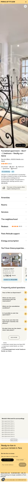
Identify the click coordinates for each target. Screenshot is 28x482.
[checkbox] (25, 6)
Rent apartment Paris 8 (8, 434)
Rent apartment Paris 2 (8, 423)
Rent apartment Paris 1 (8, 421)
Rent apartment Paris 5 (8, 429)
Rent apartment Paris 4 (8, 427)
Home (4, 343)
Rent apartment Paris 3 (8, 425)
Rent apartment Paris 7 (8, 432)
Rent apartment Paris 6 (8, 430)
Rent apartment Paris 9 (8, 436)
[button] (3, 479)
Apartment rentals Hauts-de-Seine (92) (14, 344)
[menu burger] (26, 2)
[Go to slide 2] (11, 263)
